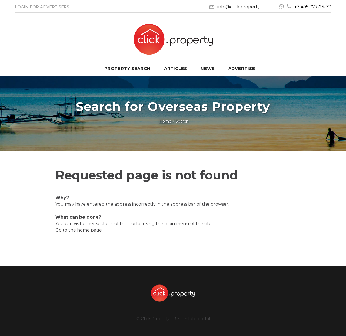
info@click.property (238, 6)
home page (89, 230)
